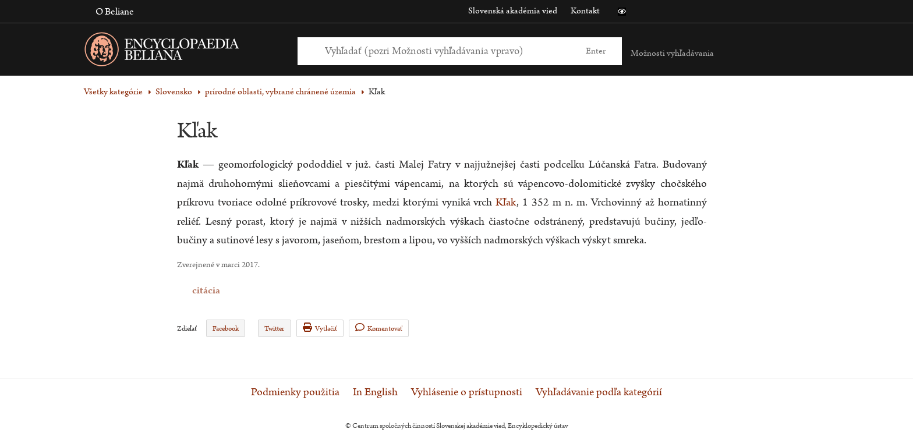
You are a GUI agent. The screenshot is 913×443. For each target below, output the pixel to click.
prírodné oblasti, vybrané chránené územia (280, 92)
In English (375, 392)
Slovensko (173, 92)
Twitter (274, 329)
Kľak (506, 202)
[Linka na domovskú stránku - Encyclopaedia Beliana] (180, 51)
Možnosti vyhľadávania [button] (672, 53)
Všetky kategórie (113, 92)
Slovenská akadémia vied (512, 11)
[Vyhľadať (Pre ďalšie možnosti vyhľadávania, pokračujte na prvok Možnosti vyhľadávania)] (446, 51)
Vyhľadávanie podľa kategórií (599, 392)
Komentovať (378, 328)
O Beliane (114, 12)
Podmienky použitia (295, 392)
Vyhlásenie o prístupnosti (466, 392)
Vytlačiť (320, 328)
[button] (622, 12)
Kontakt (585, 11)
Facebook (226, 329)
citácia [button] (184, 291)
